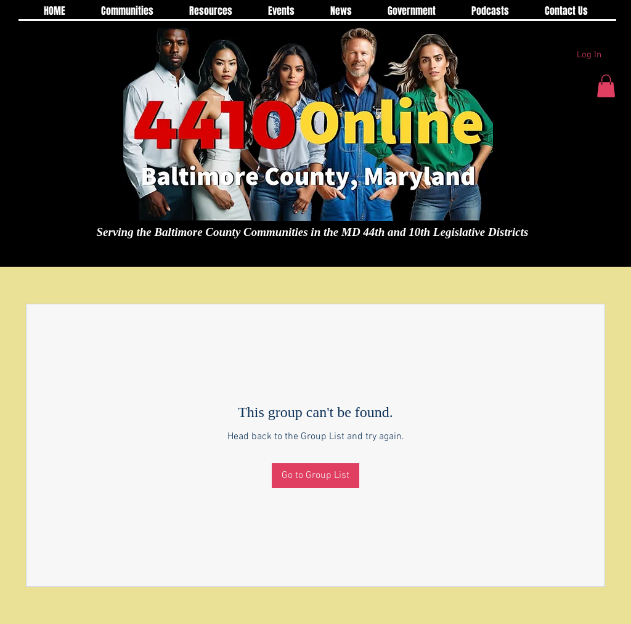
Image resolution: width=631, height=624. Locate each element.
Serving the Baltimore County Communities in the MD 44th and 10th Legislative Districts (313, 231)
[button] (606, 86)
